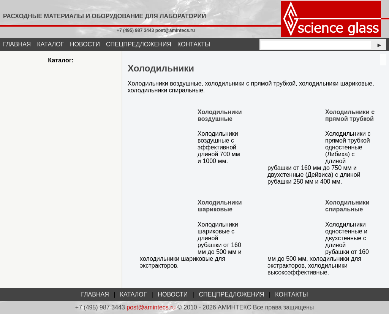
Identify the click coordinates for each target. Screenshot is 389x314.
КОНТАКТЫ (193, 44)
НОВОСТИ (85, 44)
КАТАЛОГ (50, 44)
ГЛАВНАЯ (17, 44)
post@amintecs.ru (151, 307)
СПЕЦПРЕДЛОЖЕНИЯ (138, 44)
